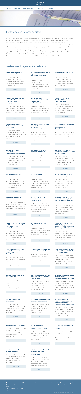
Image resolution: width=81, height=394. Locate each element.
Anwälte (17, 8)
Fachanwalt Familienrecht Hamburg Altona (63, 383)
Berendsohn (40, 2)
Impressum (53, 385)
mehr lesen (16, 89)
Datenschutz (61, 385)
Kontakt (50, 8)
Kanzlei (8, 8)
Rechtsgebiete (28, 8)
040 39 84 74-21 (24, 388)
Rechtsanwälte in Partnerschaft (40, 4)
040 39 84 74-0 (12, 388)
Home (73, 387)
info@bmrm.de (14, 390)
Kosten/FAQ (41, 8)
